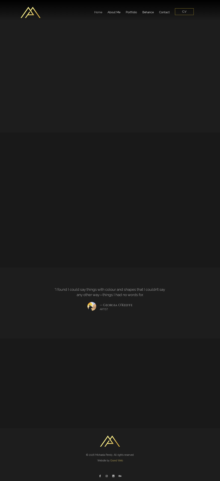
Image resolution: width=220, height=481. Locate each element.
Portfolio (131, 12)
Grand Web (116, 460)
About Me (114, 12)
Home (98, 12)
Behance (148, 12)
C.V (184, 11)
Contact (164, 12)
